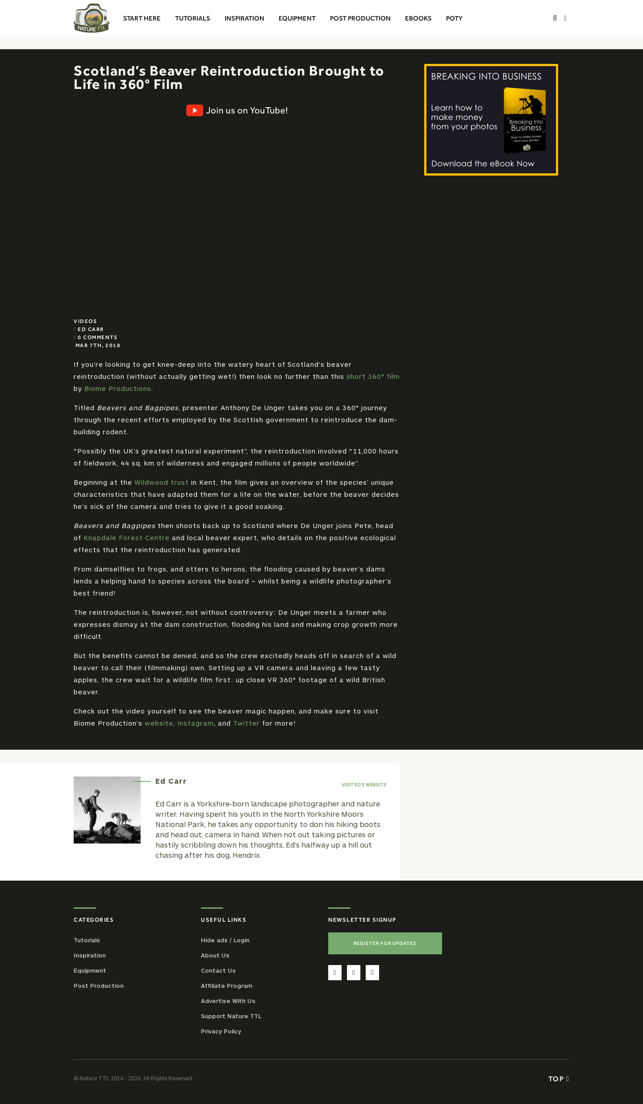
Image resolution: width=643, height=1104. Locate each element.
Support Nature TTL (231, 1016)
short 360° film (373, 376)
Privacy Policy (221, 1031)
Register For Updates (385, 943)
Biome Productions (117, 388)
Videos (85, 321)
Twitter (246, 723)
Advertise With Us (228, 1000)
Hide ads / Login (225, 940)
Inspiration (90, 955)
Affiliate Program (226, 985)
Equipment (90, 970)
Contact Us (218, 970)
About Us (215, 955)
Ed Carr (91, 329)
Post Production (99, 985)
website (159, 723)
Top (558, 1079)
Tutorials (87, 940)
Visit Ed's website (364, 784)
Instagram (195, 723)
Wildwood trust (161, 482)
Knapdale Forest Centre (127, 537)
